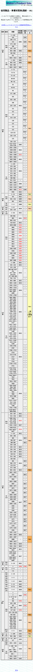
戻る (16, 670)
